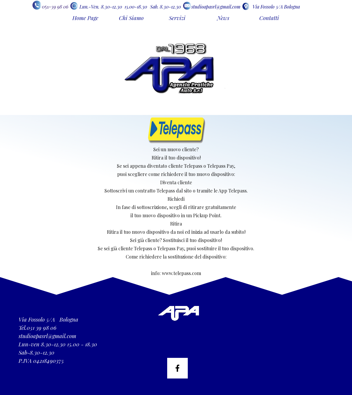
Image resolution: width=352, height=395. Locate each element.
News (223, 18)
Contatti (269, 18)
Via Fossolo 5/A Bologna (276, 7)
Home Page (85, 18)
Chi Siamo (131, 18)
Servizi (177, 18)
